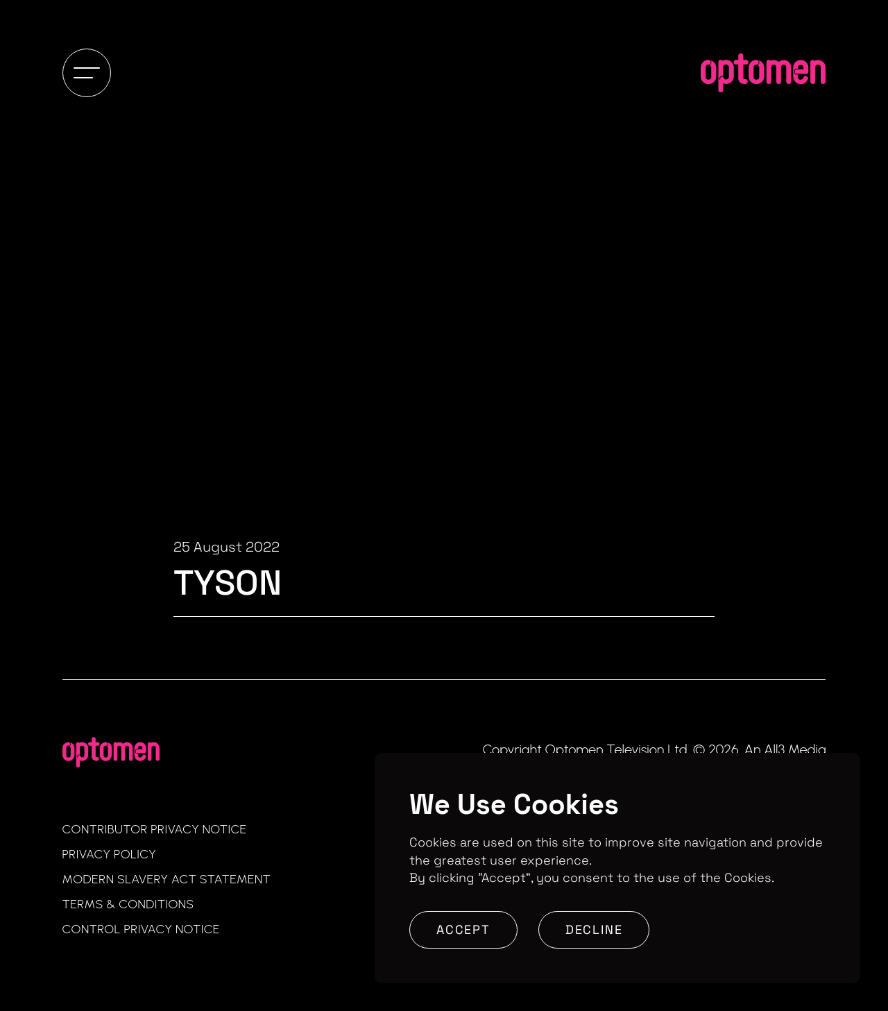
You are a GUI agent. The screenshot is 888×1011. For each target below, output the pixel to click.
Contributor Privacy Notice (154, 829)
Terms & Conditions (128, 904)
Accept (463, 929)
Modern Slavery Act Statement (166, 879)
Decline (594, 929)
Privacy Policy (109, 854)
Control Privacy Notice (141, 929)
